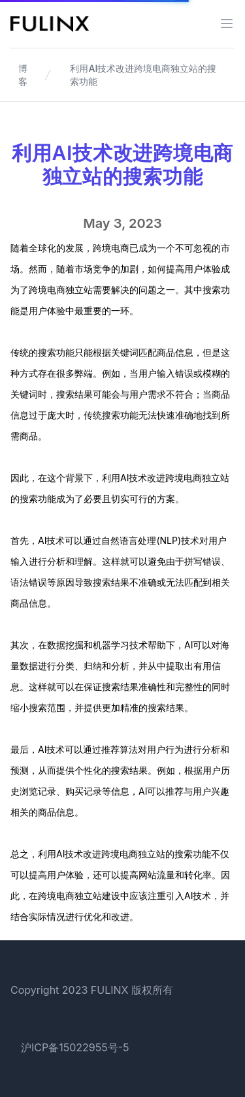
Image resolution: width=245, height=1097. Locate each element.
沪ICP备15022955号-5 (75, 1047)
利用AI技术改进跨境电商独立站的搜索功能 (143, 75)
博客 (22, 75)
